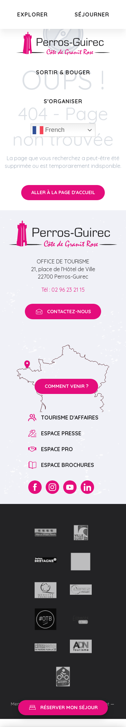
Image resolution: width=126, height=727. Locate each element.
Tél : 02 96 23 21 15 (63, 289)
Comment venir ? (66, 386)
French (49, 130)
